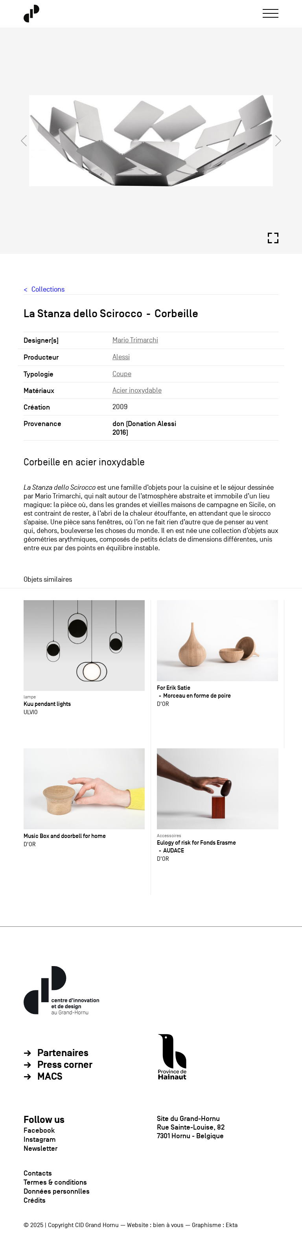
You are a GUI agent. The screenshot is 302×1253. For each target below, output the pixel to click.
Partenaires (62, 1053)
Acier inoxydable (137, 390)
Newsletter (40, 1148)
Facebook (39, 1130)
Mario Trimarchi (135, 340)
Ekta (232, 1225)
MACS (50, 1077)
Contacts (38, 1173)
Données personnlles (57, 1191)
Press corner (64, 1065)
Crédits (35, 1200)
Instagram (40, 1139)
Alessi (121, 357)
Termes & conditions (55, 1182)
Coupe (121, 374)
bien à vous (168, 1225)
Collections (47, 289)
